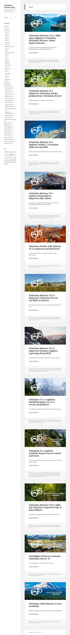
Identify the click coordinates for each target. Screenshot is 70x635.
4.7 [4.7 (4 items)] (13, 152)
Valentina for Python (9, 106)
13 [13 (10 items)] (12, 162)
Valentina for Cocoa (9, 94)
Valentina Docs (7, 122)
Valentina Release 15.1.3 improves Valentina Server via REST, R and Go (43, 298)
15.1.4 (38, 267)
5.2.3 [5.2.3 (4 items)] (5, 157)
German (6, 34)
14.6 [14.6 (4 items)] (15, 162)
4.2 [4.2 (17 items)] (7, 152)
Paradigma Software (8, 46)
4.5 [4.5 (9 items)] (10, 152)
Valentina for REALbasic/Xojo (10, 108)
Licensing (7, 59)
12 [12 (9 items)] (6, 162)
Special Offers (7, 65)
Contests (5, 25)
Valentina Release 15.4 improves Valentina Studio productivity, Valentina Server (45, 93)
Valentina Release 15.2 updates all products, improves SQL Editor (41, 196)
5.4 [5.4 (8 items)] (8, 157)
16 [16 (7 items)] (6, 164)
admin (38, 60)
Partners (6, 61)
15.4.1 (40, 62)
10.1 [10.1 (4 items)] (6, 160)
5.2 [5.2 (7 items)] (15, 154)
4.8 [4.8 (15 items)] (15, 152)
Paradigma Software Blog (9, 6)
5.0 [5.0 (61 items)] (11, 154)
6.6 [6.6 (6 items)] (4, 159)
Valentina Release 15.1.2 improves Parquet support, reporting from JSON (43, 351)
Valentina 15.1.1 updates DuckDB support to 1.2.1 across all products (42, 402)
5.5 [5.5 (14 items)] (10, 157)
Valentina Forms (7, 124)
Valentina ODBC (8, 117)
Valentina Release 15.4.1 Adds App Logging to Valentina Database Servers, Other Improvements (45, 39)
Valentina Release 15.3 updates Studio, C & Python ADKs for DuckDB (43, 145)
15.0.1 (32, 527)
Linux (6, 75)
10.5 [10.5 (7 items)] (10, 160)
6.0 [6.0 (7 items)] (13, 157)
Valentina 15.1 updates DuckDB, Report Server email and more (45, 453)
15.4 (38, 62)
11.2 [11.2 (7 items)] (13, 160)
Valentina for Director (9, 98)
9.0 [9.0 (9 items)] (15, 159)
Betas (6, 50)
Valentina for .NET (8, 88)
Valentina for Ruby (8, 115)
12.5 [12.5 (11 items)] (10, 162)
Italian (6, 36)
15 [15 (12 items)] (5, 164)
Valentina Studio (7, 137)
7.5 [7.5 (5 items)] (9, 159)
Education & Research (9, 52)
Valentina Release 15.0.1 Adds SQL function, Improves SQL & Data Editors (45, 507)
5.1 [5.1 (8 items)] (13, 154)
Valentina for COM (8, 96)
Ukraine (5, 81)
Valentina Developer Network (10, 119)
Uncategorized (7, 83)
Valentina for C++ (8, 92)
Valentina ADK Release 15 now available (45, 605)
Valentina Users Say (8, 143)
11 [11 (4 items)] (11, 160)
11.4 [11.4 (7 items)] (15, 160)
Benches (6, 48)
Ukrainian (7, 44)
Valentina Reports (7, 131)
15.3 (36, 165)
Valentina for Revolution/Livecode (9, 112)
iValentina (6, 27)
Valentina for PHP (8, 104)
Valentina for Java (8, 102)
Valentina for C (8, 90)
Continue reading (34, 52)
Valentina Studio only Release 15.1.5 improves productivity (45, 247)
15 (36, 62)
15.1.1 (42, 422)
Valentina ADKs (7, 85)
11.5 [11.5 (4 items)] (5, 162)
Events (6, 54)
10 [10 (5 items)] (4, 160)
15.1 (35, 320)
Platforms (6, 69)
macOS (6, 77)
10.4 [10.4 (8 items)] (8, 160)
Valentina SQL (7, 135)
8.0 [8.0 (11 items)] (11, 159)
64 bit (6, 71)
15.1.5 (41, 267)
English (6, 32)
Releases (6, 63)
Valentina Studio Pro (8, 139)
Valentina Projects (7, 129)
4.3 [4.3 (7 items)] (9, 152)
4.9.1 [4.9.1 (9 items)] (9, 155)
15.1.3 (38, 320)
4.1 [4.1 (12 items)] (5, 152)
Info (6, 57)
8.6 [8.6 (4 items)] (13, 159)
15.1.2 (48, 371)
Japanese (6, 38)
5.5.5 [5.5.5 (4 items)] (12, 157)
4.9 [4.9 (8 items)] (6, 154)
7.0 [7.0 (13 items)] (6, 159)
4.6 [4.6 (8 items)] (12, 152)
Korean (6, 40)
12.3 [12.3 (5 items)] (8, 162)
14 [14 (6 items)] (13, 162)
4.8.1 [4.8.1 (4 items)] (5, 154)
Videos (6, 67)
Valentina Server (7, 133)
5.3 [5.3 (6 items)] (6, 157)
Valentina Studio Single (8, 141)
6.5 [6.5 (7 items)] (15, 157)
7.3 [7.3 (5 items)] (8, 159)
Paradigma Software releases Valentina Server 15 (45, 557)
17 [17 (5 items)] (7, 164)
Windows (7, 79)
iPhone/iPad (7, 73)
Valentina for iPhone (9, 100)
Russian (6, 42)
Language (6, 30)
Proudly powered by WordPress (35, 632)
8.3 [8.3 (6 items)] (12, 159)
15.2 (53, 217)
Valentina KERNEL (7, 127)
